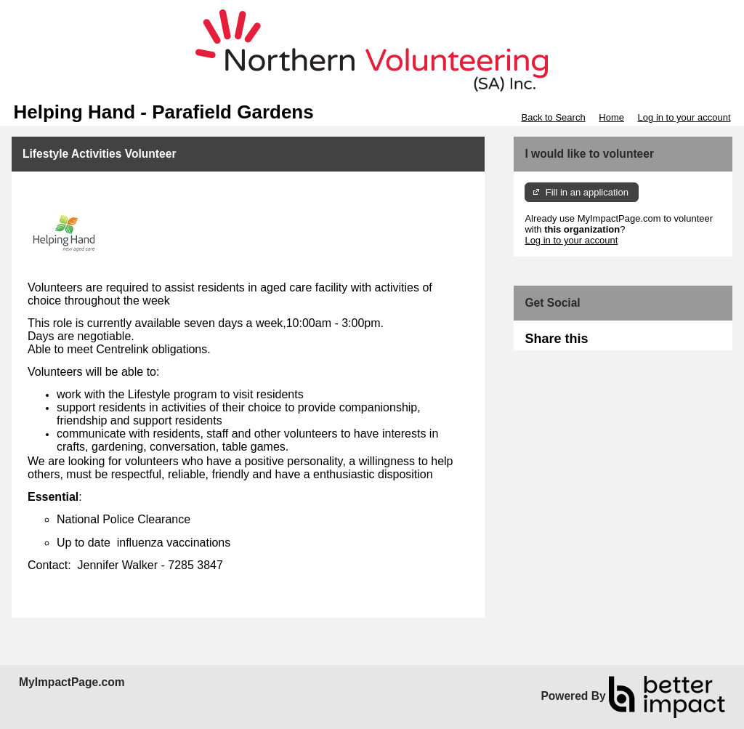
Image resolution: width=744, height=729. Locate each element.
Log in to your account (684, 117)
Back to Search (553, 117)
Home (611, 117)
